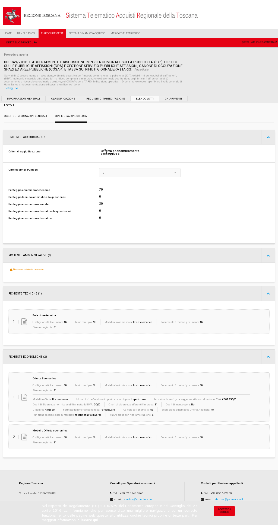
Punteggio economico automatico (30, 218)
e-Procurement (52, 33)
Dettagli (11, 88)
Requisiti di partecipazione (105, 98)
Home (8, 33)
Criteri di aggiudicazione (24, 151)
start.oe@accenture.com (139, 499)
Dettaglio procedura (21, 42)
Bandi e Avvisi (26, 33)
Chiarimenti (173, 98)
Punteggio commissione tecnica (29, 189)
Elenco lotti (145, 98)
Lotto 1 (9, 105)
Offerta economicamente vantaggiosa (120, 152)
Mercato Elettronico (125, 33)
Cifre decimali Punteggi (23, 169)
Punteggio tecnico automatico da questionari (37, 197)
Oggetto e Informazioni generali (25, 116)
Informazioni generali (23, 98)
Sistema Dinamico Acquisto (87, 33)
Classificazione (63, 98)
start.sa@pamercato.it (228, 499)
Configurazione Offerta (71, 116)
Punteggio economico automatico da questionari (39, 211)
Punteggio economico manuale (28, 204)
